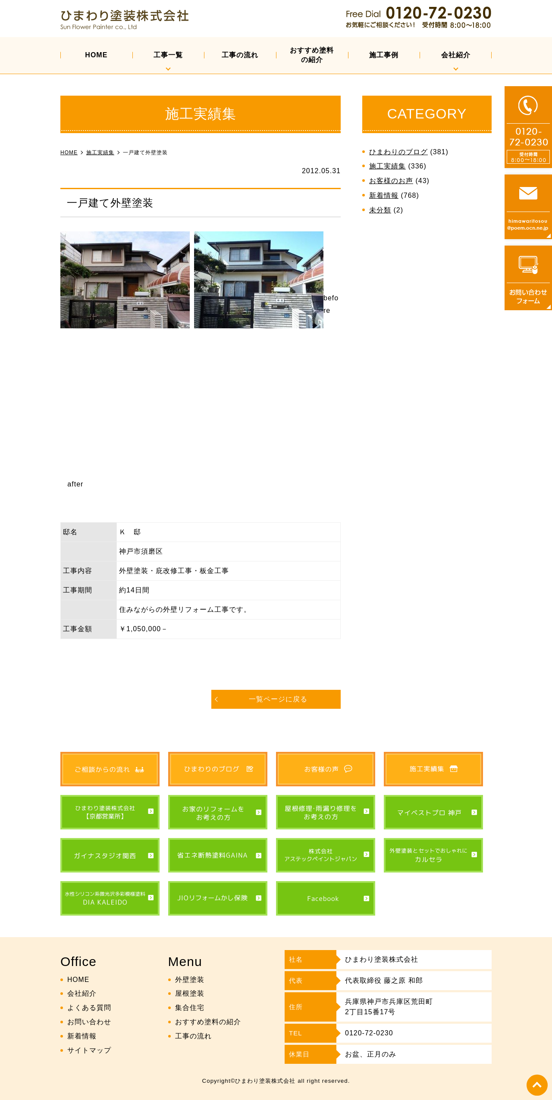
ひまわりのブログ (398, 152)
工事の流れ (240, 55)
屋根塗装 (189, 993)
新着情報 (383, 195)
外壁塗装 (189, 979)
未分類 (380, 210)
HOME (96, 55)
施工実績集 (387, 166)
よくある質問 (89, 1007)
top (537, 1085)
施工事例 (383, 55)
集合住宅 (189, 1007)
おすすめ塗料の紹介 (312, 55)
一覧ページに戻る (278, 699)
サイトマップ (89, 1049)
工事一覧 (168, 55)
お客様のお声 (391, 180)
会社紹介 (455, 55)
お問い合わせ (89, 1021)
